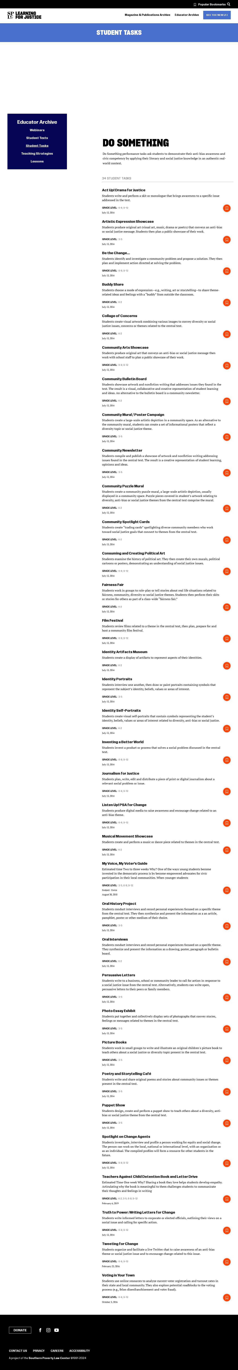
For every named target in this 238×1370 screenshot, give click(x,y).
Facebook (40, 1330)
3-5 (120, 239)
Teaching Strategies (37, 153)
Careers (57, 1351)
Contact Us (18, 1351)
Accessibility (79, 1351)
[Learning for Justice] (28, 15)
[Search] (229, 4)
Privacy (39, 1351)
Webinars (37, 130)
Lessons (37, 161)
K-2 (120, 302)
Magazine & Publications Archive (147, 15)
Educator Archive (187, 15)
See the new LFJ (217, 15)
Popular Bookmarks (212, 4)
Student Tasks (37, 145)
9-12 (125, 208)
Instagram (48, 1330)
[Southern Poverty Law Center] (10, 15)
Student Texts (37, 138)
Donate (20, 1330)
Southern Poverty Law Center (49, 1358)
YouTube (56, 1330)
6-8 (120, 208)
